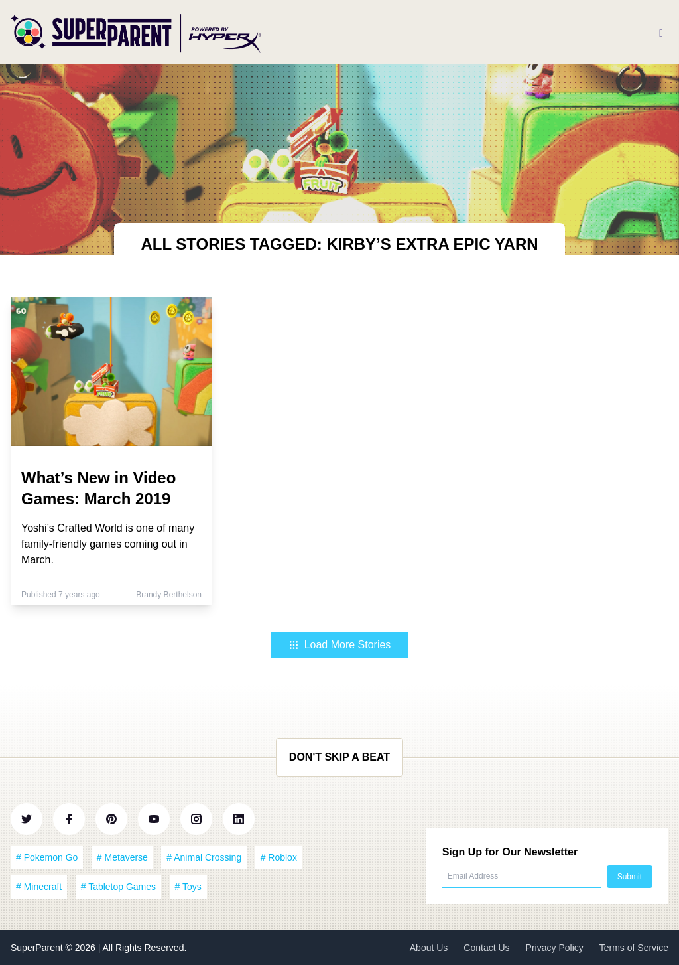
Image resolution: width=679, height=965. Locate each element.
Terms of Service (633, 947)
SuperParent (38, 947)
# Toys (188, 886)
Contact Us (486, 947)
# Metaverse (122, 857)
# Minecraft (39, 886)
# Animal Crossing (203, 857)
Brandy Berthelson (169, 594)
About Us (429, 947)
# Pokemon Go (47, 857)
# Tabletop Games (118, 886)
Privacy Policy (555, 947)
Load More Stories (339, 644)
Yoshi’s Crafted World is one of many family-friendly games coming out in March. (107, 543)
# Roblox (279, 857)
